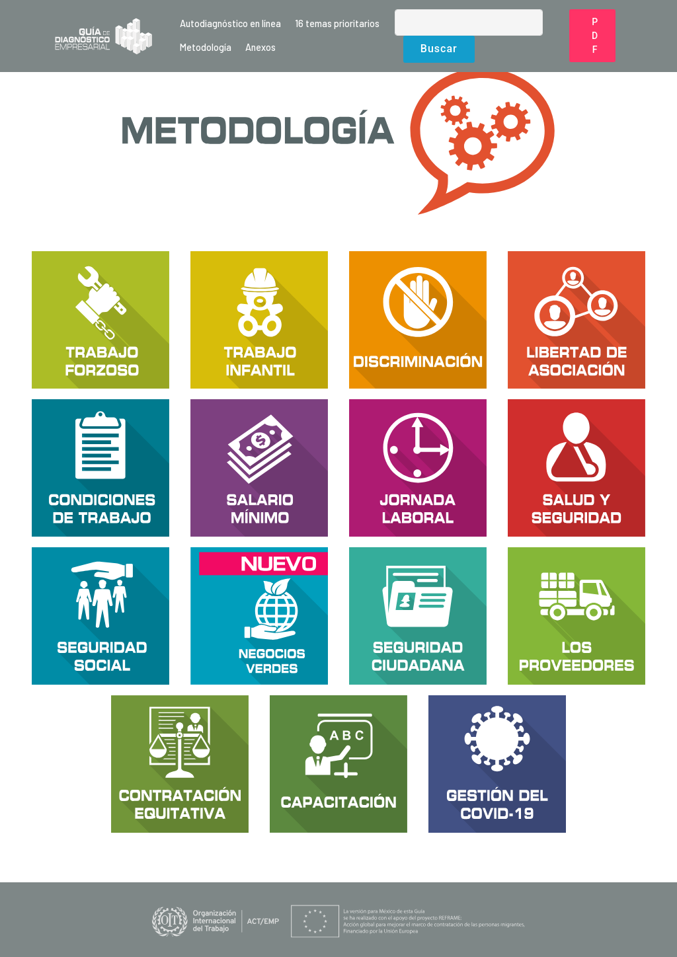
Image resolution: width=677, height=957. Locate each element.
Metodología (205, 47)
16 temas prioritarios (337, 23)
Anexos (260, 47)
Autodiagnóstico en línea (230, 23)
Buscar (439, 48)
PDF (595, 36)
